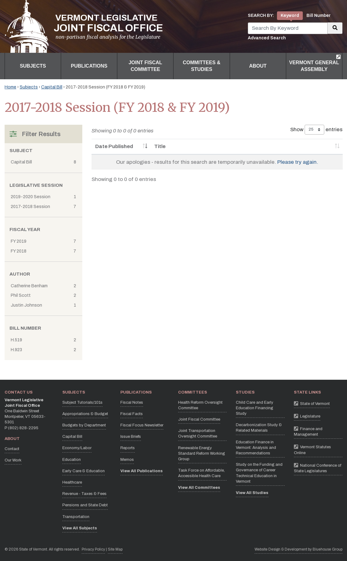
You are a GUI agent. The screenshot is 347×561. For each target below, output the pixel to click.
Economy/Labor (77, 448)
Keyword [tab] (290, 15)
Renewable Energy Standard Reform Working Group (201, 453)
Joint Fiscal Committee (199, 419)
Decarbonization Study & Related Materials (259, 428)
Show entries (316, 130)
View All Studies (252, 493)
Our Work (13, 460)
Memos (127, 459)
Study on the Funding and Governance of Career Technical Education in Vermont (259, 473)
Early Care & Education (83, 471)
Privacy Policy (93, 548)
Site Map (115, 549)
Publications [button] (89, 66)
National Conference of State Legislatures (318, 467)
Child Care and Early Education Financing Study (254, 408)
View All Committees (199, 487)
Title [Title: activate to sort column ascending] (160, 146)
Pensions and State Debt (85, 505)
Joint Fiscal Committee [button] (145, 66)
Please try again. (297, 162)
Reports (127, 448)
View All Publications (141, 471)
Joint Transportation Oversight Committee (197, 433)
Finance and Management (318, 431)
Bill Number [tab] (318, 15)
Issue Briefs (130, 436)
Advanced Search (267, 38)
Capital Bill (51, 87)
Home (10, 87)
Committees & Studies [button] (201, 66)
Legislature (307, 416)
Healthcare (72, 482)
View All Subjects (79, 528)
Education (71, 459)
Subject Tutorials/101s (82, 402)
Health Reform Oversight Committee (200, 405)
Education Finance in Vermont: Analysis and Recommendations (256, 447)
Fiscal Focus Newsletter (141, 425)
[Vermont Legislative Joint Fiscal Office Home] (84, 26)
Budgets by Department (84, 425)
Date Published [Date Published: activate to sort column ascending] (114, 146)
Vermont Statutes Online (316, 449)
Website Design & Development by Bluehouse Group (298, 549)
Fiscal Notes (131, 402)
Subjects (29, 87)
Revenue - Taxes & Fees (84, 494)
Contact (12, 449)
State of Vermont (312, 403)
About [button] (258, 66)
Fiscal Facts (131, 414)
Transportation (75, 517)
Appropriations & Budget (85, 414)
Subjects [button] (33, 66)
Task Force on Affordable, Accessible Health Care (201, 473)
